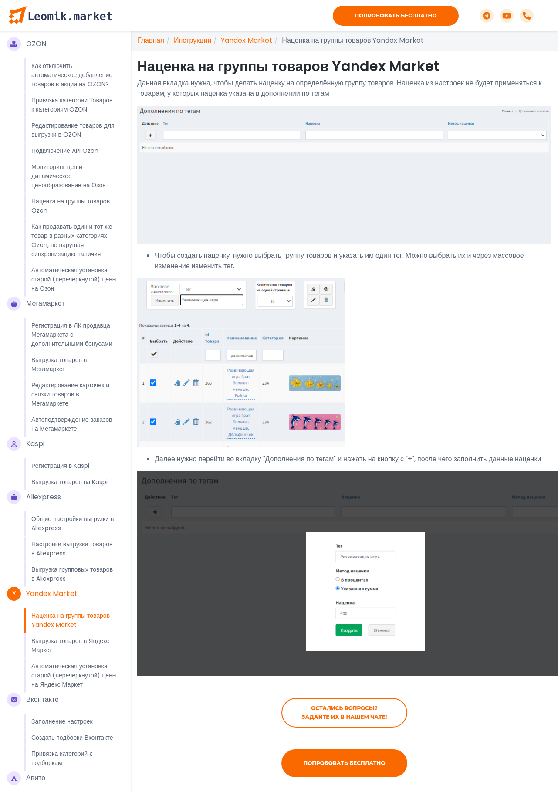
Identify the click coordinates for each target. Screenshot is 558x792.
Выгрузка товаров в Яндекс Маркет (70, 645)
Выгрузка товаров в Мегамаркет (59, 364)
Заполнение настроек (62, 721)
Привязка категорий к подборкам (61, 758)
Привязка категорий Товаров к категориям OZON (71, 105)
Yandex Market (42, 594)
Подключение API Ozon (64, 150)
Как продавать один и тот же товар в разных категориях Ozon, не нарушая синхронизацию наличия (71, 240)
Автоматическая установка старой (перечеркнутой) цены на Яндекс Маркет (74, 675)
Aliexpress (34, 497)
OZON (26, 44)
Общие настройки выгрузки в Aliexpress (72, 523)
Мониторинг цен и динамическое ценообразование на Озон (68, 176)
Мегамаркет (35, 304)
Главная (151, 40)
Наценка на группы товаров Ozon (70, 206)
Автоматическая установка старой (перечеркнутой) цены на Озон (74, 279)
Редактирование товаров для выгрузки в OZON (73, 130)
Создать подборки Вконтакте (72, 737)
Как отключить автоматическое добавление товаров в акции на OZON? (71, 74)
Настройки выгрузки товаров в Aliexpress (71, 549)
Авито (26, 778)
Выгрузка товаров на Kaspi (69, 481)
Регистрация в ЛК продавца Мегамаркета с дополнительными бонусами (71, 334)
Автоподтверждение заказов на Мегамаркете (71, 424)
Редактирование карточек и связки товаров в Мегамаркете (70, 394)
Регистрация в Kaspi (60, 465)
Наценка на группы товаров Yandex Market (70, 620)
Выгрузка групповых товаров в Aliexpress (72, 574)
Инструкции (192, 40)
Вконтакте (33, 700)
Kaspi (25, 444)
